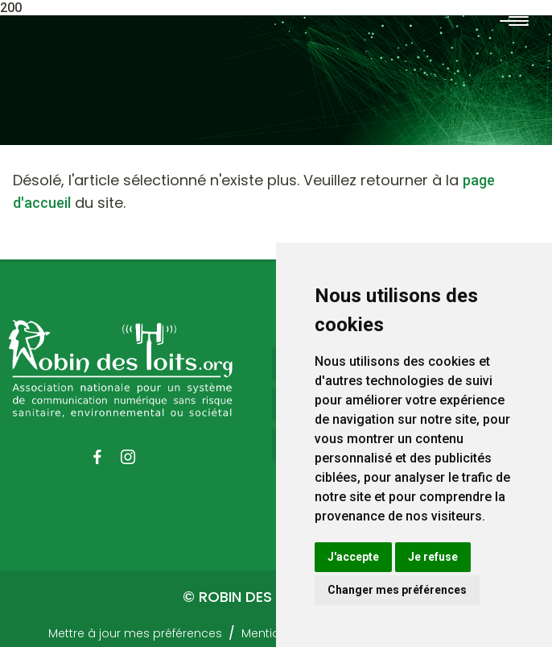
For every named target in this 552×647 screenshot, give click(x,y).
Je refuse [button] (433, 556)
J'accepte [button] (353, 556)
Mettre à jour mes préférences (135, 633)
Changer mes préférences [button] (397, 589)
